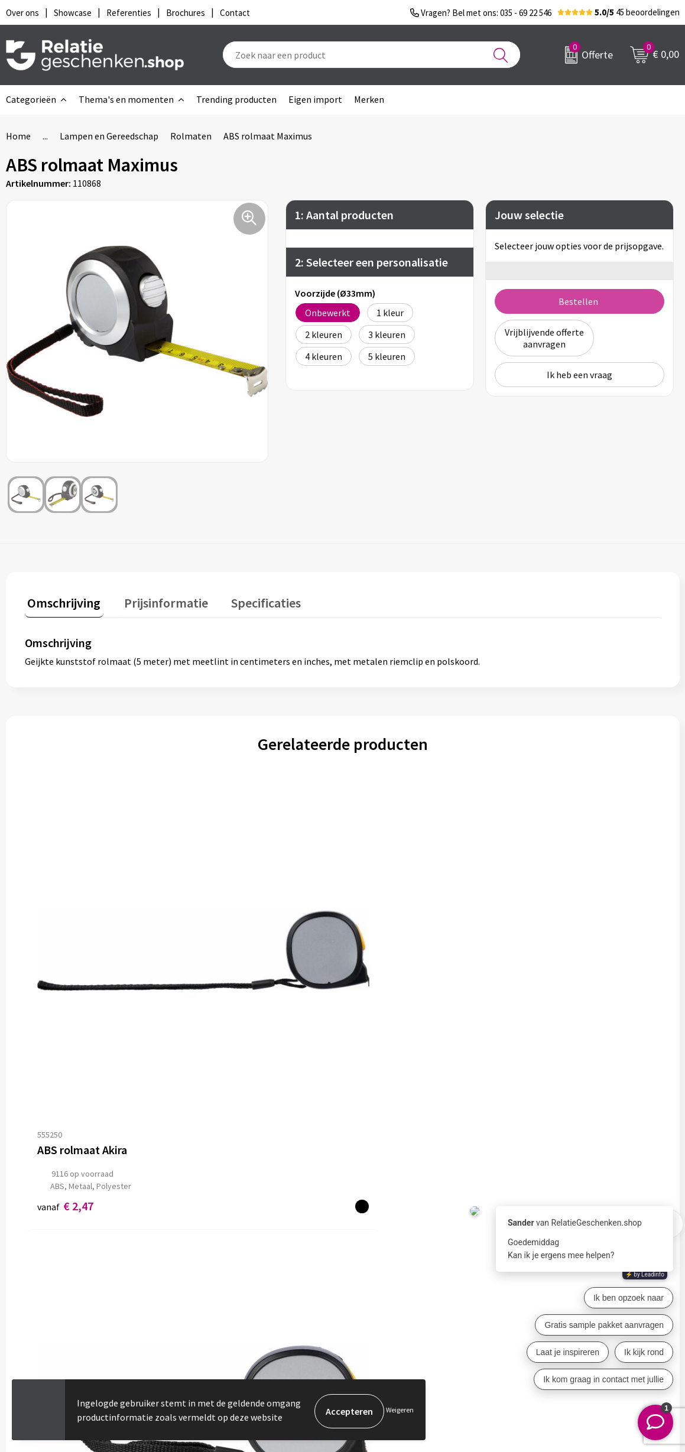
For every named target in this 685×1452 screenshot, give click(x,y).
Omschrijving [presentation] (61, 600)
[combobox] (371, 54)
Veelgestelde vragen (235, 1270)
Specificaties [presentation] (252, 600)
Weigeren (400, 1410)
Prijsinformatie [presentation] (158, 600)
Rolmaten (191, 136)
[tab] (61, 602)
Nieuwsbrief (218, 1252)
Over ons (212, 1233)
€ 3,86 (224, 1005)
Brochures (380, 1270)
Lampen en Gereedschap (109, 136)
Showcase (380, 1252)
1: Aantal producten (344, 214)
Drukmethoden (225, 1289)
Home (18, 136)
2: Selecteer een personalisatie (371, 262)
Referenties (384, 1289)
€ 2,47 (65, 1005)
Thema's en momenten (126, 99)
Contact (376, 1233)
